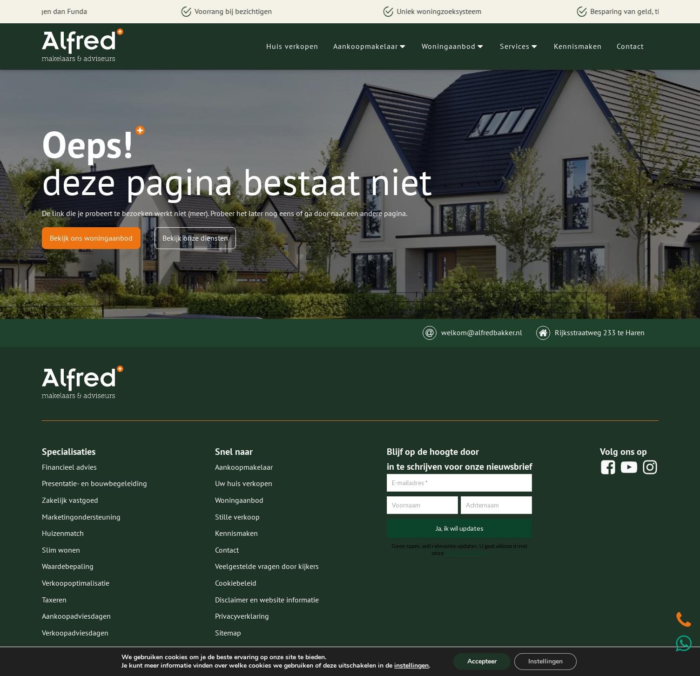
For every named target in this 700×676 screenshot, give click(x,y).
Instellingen (545, 661)
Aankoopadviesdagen (76, 616)
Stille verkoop (237, 516)
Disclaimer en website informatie (267, 599)
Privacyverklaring (242, 616)
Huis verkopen (292, 46)
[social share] (608, 467)
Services (519, 46)
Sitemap (228, 632)
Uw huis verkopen (243, 483)
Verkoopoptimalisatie (75, 583)
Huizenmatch (63, 533)
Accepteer (482, 661)
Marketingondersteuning (81, 516)
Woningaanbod (453, 46)
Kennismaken (578, 46)
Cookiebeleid (235, 583)
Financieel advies (69, 467)
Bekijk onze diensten (195, 238)
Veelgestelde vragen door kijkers (267, 566)
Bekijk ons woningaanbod (91, 238)
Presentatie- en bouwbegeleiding (94, 483)
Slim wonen (61, 549)
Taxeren (54, 599)
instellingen (411, 666)
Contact (630, 46)
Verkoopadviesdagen (75, 632)
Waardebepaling (68, 566)
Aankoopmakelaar (370, 46)
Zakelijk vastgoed (70, 500)
